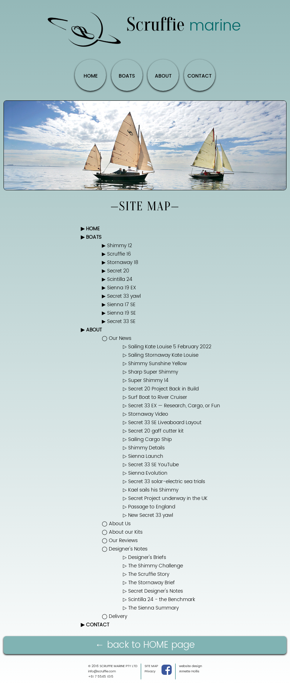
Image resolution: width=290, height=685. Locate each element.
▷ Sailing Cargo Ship (147, 439)
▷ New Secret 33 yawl (148, 515)
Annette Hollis (189, 671)
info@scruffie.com (102, 671)
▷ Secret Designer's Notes (153, 591)
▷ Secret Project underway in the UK (165, 498)
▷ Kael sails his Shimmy (150, 490)
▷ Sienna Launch (143, 456)
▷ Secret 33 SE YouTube (151, 465)
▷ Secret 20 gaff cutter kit (153, 431)
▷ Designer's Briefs (144, 557)
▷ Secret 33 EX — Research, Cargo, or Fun (171, 406)
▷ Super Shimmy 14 (146, 380)
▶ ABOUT (91, 330)
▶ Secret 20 (115, 271)
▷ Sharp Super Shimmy (150, 372)
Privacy (150, 671)
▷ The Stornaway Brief (149, 583)
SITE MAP (151, 666)
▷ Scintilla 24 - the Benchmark (159, 599)
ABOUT (163, 76)
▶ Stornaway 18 (120, 262)
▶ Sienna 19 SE (119, 313)
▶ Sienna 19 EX (119, 288)
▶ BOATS (91, 237)
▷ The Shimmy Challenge (153, 566)
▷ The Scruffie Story (146, 574)
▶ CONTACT (95, 625)
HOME (91, 76)
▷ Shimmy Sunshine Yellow (155, 364)
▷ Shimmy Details (144, 448)
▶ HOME (90, 229)
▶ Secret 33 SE (119, 321)
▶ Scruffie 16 (116, 254)
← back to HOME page (145, 645)
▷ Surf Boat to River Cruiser (155, 397)
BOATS (127, 76)
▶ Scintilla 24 (117, 279)
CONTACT (199, 76)
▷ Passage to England (149, 507)
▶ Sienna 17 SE (119, 305)
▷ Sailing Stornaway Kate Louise (160, 355)
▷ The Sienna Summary (151, 608)
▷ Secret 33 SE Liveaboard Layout (162, 423)
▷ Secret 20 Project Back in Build (161, 389)
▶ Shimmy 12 (117, 246)
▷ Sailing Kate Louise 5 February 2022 (167, 347)
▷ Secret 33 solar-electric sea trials (164, 481)
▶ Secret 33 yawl (121, 296)
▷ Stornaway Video (145, 414)
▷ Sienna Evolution (145, 473)
